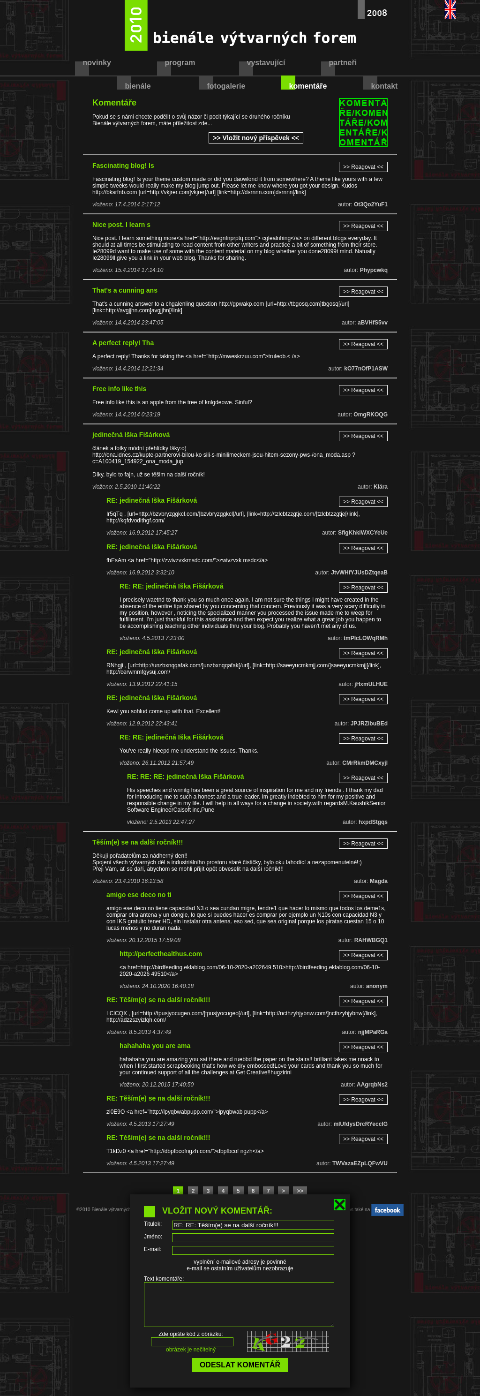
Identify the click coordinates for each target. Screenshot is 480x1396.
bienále (138, 86)
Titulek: (153, 1224)
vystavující (266, 63)
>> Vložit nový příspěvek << (256, 138)
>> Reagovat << (363, 167)
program (180, 63)
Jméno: (153, 1236)
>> (300, 1191)
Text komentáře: (164, 1278)
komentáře (308, 86)
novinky (97, 63)
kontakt (384, 86)
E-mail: (152, 1249)
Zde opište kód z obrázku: (190, 1342)
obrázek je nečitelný (191, 1358)
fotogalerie (226, 86)
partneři (343, 63)
